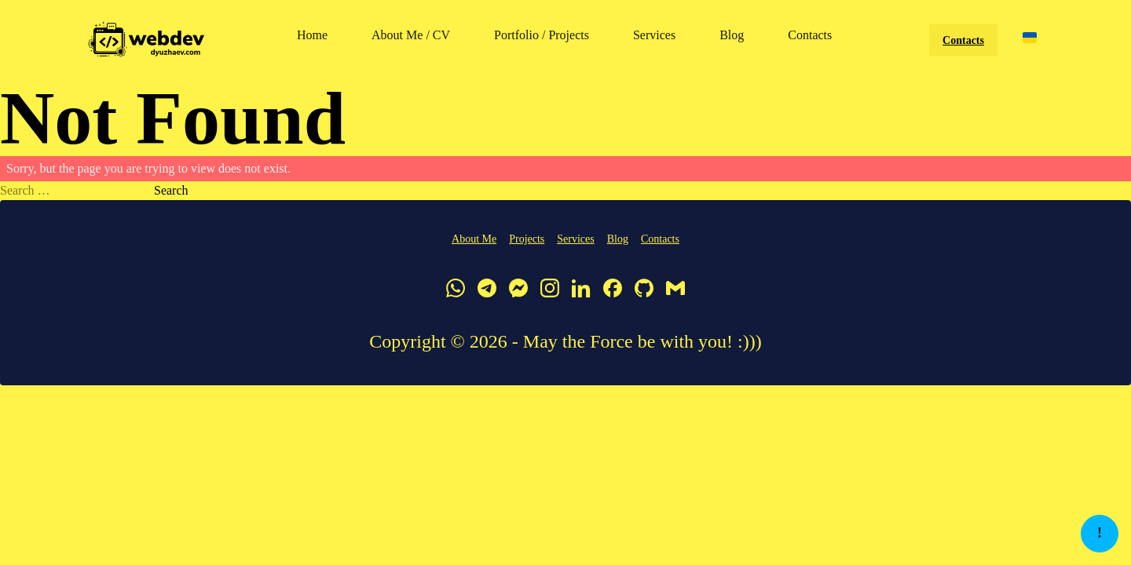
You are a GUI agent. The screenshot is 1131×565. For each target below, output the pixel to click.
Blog (731, 35)
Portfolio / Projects (541, 35)
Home (312, 35)
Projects (526, 239)
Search (171, 190)
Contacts (810, 35)
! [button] (1099, 533)
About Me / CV (411, 35)
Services (654, 35)
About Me (474, 239)
